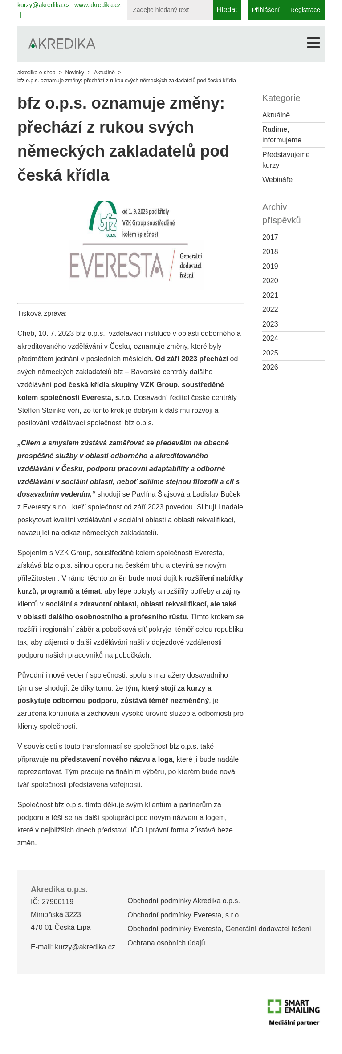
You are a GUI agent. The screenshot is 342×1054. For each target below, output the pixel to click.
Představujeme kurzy (286, 160)
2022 (270, 309)
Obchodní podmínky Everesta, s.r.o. (183, 915)
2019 (270, 266)
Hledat (226, 9)
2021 (270, 295)
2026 (270, 367)
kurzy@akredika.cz (43, 4)
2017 (270, 237)
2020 (270, 280)
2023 (270, 324)
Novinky (74, 72)
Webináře (277, 179)
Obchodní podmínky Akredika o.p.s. (183, 901)
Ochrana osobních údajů (166, 943)
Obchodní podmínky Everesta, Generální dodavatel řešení (219, 929)
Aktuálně (104, 72)
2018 (270, 251)
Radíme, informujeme (281, 134)
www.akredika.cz (97, 4)
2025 (270, 353)
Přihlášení (266, 9)
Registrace (305, 9)
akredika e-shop (36, 72)
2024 (270, 338)
